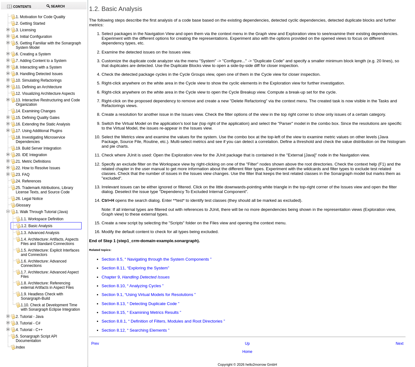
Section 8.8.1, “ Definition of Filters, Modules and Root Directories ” (163, 321)
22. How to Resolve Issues (38, 168)
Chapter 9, (136, 277)
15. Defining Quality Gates (37, 117)
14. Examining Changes (35, 111)
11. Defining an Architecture (39, 87)
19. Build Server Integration (38, 148)
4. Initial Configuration (34, 36)
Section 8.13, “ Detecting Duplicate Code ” (140, 303)
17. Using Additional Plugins (39, 131)
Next (399, 343)
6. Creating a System (33, 54)
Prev (95, 343)
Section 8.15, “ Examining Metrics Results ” (141, 312)
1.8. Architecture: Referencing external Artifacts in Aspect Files (47, 285)
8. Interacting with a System (39, 67)
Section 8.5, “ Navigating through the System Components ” (157, 259)
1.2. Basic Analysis (36, 226)
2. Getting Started (30, 23)
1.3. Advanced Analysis (40, 233)
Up (247, 343)
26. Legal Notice (29, 198)
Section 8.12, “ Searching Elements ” (135, 330)
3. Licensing (26, 30)
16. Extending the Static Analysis (43, 124)
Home (247, 351)
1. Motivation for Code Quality (40, 17)
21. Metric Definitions (33, 161)
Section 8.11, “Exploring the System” (135, 268)
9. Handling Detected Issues (39, 74)
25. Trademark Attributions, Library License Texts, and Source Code (44, 190)
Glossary (23, 205)
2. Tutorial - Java (29, 316)
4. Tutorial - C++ (29, 330)
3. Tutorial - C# (28, 323)
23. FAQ (22, 174)
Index (20, 347)
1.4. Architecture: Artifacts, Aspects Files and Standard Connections (49, 241)
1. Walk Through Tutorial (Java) (42, 212)
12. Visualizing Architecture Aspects (45, 93)
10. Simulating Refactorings (39, 80)
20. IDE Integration (31, 155)
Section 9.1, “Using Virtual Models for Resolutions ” (149, 294)
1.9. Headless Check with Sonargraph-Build (42, 296)
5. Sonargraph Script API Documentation (36, 338)
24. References (28, 181)
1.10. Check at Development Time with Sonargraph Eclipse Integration (50, 307)
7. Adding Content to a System (41, 61)
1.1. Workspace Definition (42, 219)
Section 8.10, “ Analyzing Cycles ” (133, 285)
